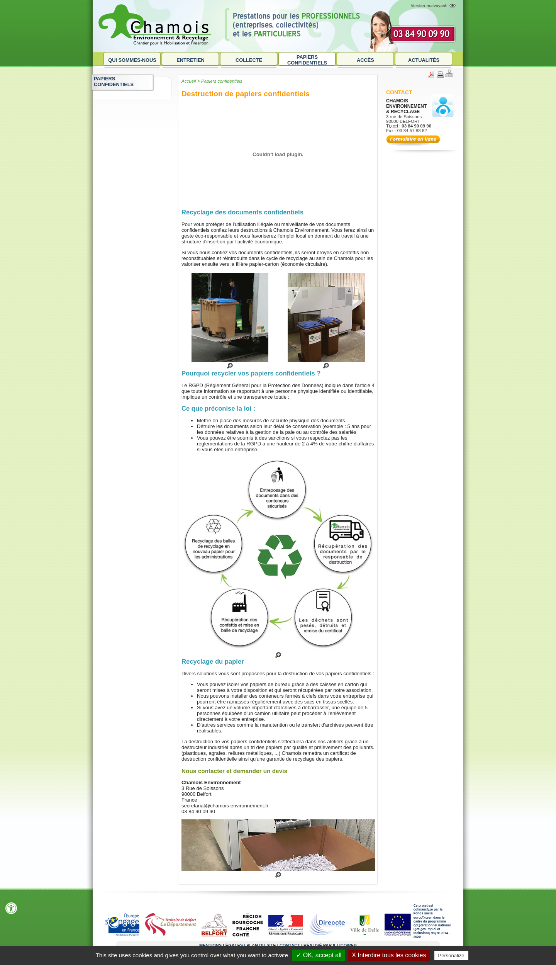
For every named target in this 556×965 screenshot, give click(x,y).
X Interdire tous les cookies (389, 955)
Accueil (188, 81)
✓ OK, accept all (318, 955)
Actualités (423, 60)
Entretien (190, 60)
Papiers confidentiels (307, 60)
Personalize (451, 955)
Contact (399, 92)
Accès (365, 60)
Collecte (249, 60)
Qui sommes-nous (132, 60)
